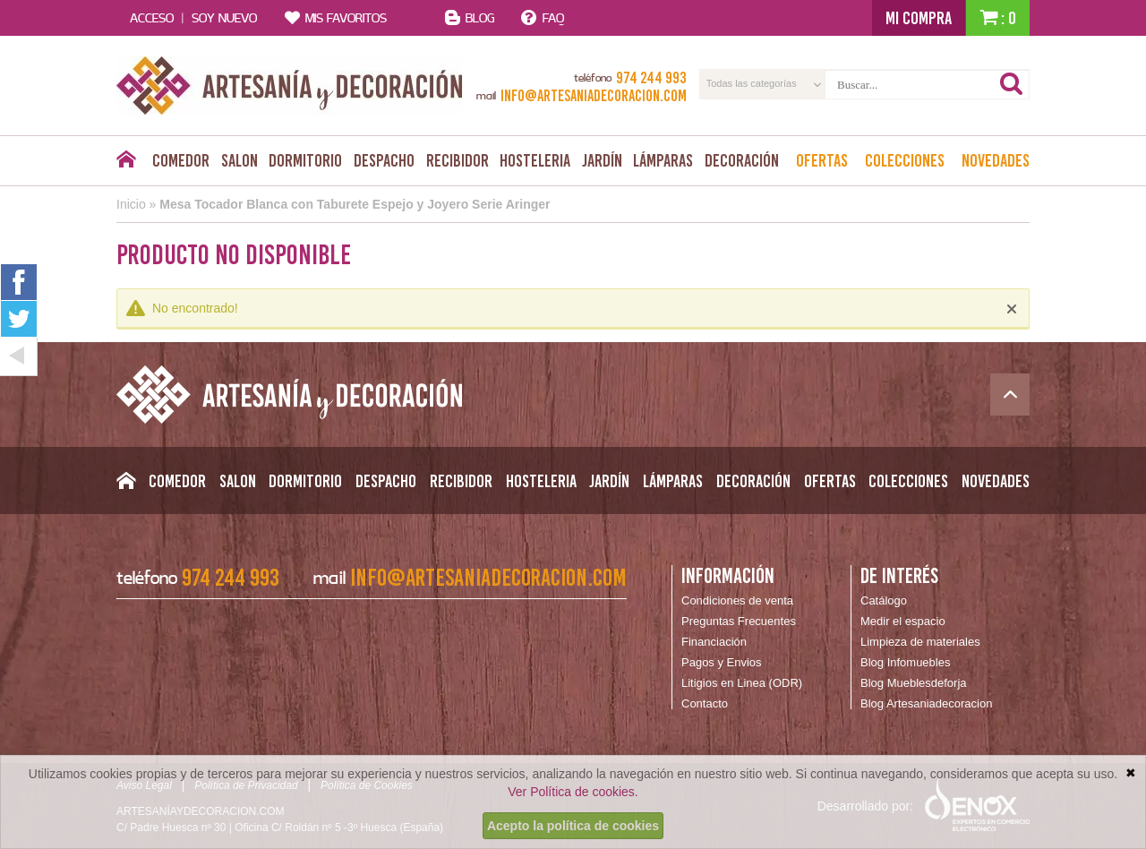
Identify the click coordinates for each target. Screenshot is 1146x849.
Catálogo (883, 600)
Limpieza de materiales (920, 641)
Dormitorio (305, 160)
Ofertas (822, 160)
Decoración (742, 160)
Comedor (181, 160)
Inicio (131, 204)
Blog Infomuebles (905, 662)
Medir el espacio (902, 621)
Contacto (704, 703)
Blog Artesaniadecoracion (926, 703)
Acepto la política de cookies (573, 826)
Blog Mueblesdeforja (913, 683)
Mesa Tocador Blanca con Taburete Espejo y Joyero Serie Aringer (354, 204)
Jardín (602, 160)
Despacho (384, 160)
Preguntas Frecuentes (738, 621)
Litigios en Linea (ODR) (741, 683)
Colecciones (905, 160)
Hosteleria (535, 160)
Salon (239, 160)
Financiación (714, 641)
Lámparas (663, 160)
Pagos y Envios (721, 662)
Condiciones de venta (737, 600)
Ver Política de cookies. (573, 792)
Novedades (996, 160)
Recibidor (457, 160)
